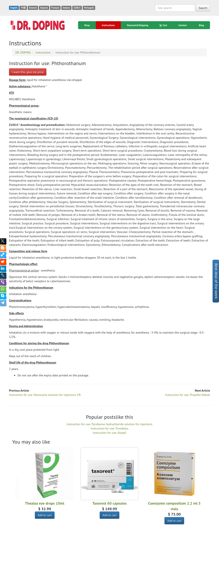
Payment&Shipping (137, 25)
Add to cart (45, 515)
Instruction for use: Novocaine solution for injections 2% (45, 395)
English (13, 7)
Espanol (44, 7)
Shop (87, 25)
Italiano (66, 7)
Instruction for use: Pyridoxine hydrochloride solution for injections (109, 424)
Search (203, 8)
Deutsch (33, 7)
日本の (77, 7)
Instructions (108, 25)
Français (55, 7)
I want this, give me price (28, 72)
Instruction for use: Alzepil (109, 433)
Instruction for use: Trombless (109, 428)
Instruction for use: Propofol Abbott (187, 395)
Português (89, 7)
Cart (163, 25)
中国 (23, 7)
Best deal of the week (216, 281)
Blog (201, 25)
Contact (182, 25)
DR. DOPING (27, 560)
